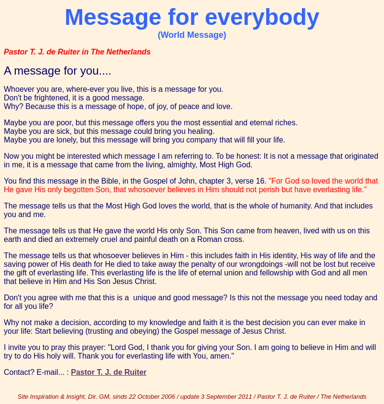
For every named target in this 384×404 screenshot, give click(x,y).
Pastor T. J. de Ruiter (109, 372)
